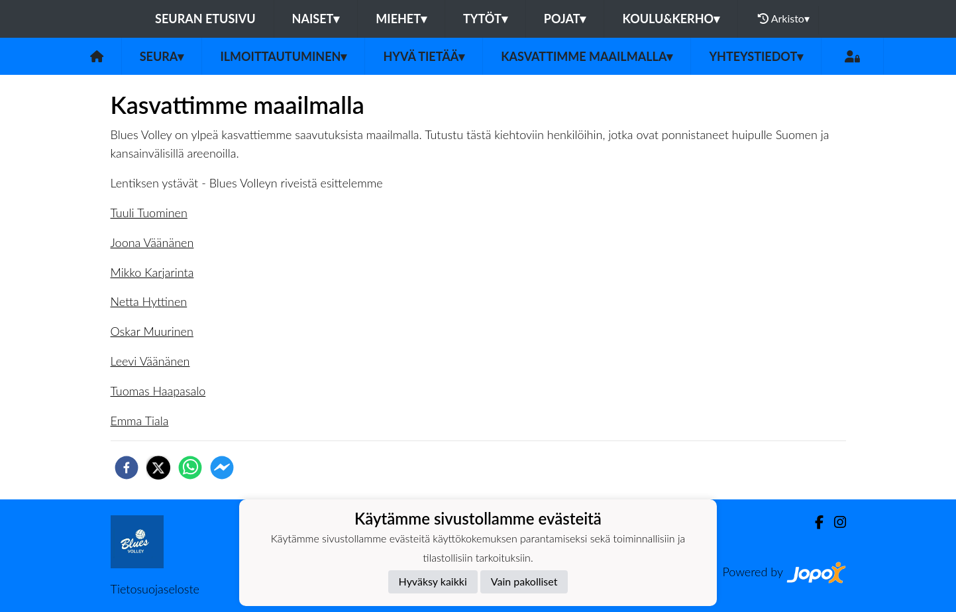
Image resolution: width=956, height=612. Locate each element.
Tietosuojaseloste (155, 589)
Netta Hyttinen (149, 301)
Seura (162, 56)
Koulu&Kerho (670, 18)
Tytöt (485, 18)
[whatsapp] (190, 468)
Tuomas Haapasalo (158, 390)
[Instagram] (834, 522)
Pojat (565, 18)
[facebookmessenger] (222, 468)
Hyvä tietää (423, 56)
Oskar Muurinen (152, 331)
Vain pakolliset (524, 581)
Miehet (401, 18)
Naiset (316, 18)
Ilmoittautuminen (283, 56)
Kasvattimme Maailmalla (586, 56)
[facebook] (126, 468)
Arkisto (784, 18)
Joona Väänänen (152, 242)
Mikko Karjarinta (152, 272)
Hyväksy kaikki (433, 581)
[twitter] (158, 468)
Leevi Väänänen (150, 361)
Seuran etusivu (205, 18)
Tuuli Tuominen (149, 212)
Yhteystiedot (756, 56)
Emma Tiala (140, 420)
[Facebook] (813, 522)
